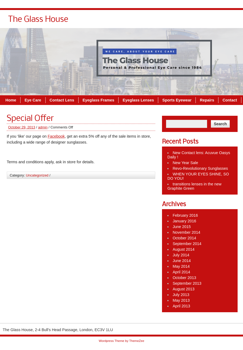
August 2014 (183, 249)
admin (43, 127)
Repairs (207, 100)
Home (10, 100)
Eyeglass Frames (98, 100)
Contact (229, 100)
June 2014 (182, 261)
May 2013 (181, 300)
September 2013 (187, 283)
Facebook (56, 136)
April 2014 (181, 272)
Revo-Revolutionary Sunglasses (200, 168)
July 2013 (181, 295)
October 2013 (184, 278)
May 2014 (181, 266)
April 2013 (181, 306)
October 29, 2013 (21, 127)
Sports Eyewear (176, 100)
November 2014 (186, 232)
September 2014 (187, 244)
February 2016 (185, 215)
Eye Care (33, 100)
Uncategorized (37, 175)
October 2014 (184, 238)
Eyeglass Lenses (138, 100)
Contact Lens (62, 100)
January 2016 (184, 221)
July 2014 (181, 255)
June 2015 (182, 227)
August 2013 (183, 289)
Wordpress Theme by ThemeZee (121, 340)
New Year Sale (185, 163)
